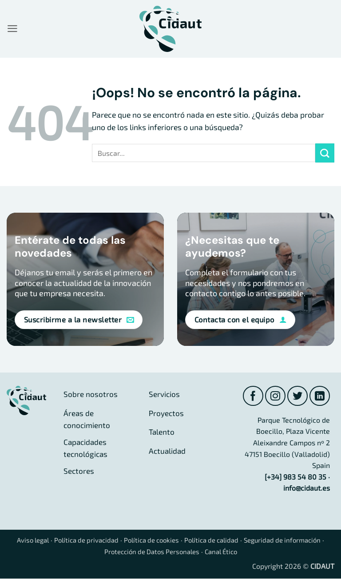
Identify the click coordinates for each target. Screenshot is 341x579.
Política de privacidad (82, 540)
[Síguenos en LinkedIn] (319, 396)
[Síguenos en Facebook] (251, 396)
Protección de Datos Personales (151, 551)
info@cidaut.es (306, 488)
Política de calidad (216, 540)
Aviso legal (25, 540)
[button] (13, 28)
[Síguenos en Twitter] (296, 396)
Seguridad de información (293, 540)
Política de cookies (152, 540)
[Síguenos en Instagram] (273, 396)
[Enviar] (324, 153)
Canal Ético (226, 551)
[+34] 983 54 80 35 (295, 477)
